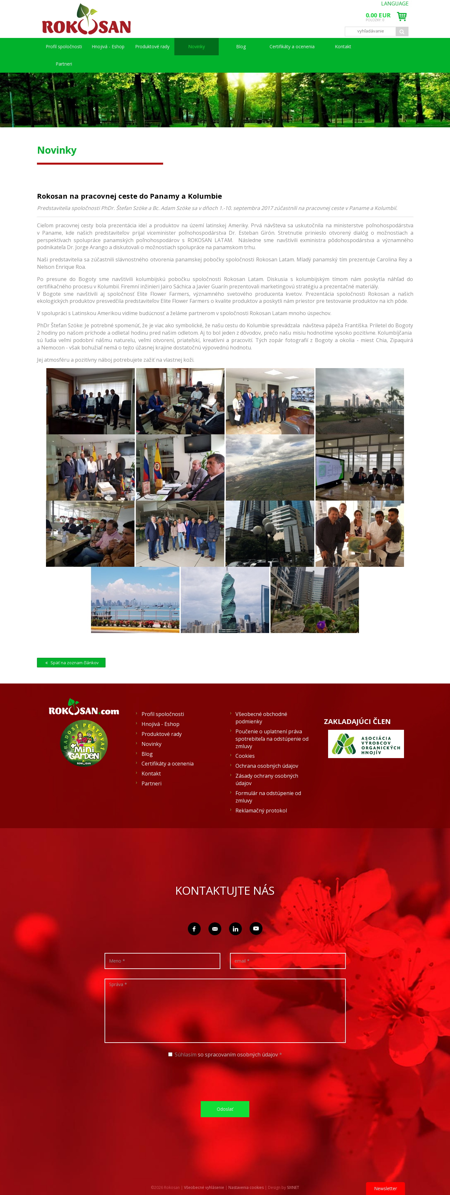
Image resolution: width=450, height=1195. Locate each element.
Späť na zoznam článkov (71, 662)
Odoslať (225, 1109)
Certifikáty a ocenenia (292, 46)
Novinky (196, 46)
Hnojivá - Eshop (108, 46)
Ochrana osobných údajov (266, 765)
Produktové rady (152, 46)
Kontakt (343, 46)
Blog (241, 46)
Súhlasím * (225, 1054)
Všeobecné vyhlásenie (204, 1187)
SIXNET (293, 1187)
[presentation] (227, 1078)
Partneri (64, 64)
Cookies (245, 755)
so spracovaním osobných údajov (238, 1054)
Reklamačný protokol (261, 810)
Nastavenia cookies (246, 1187)
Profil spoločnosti (64, 46)
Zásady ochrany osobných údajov (266, 779)
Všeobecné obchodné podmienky (261, 718)
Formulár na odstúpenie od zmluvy (268, 797)
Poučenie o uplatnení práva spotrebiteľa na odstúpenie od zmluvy (271, 739)
